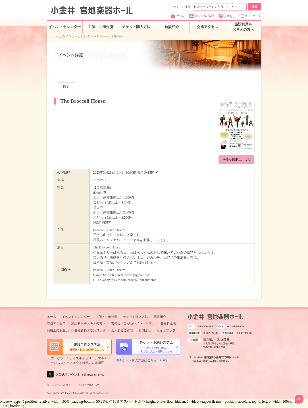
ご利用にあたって (89, 385)
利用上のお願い (58, 330)
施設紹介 (172, 27)
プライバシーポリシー (60, 385)
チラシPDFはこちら (236, 159)
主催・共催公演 (100, 27)
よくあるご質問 (201, 16)
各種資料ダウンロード (90, 330)
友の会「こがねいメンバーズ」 (133, 323)
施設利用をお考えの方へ (243, 26)
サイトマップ (250, 16)
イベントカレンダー (65, 27)
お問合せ (227, 16)
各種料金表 (168, 323)
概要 (66, 86)
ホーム (178, 16)
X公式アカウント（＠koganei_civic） (81, 374)
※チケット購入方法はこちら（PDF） (142, 360)
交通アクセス (207, 27)
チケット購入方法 (136, 27)
